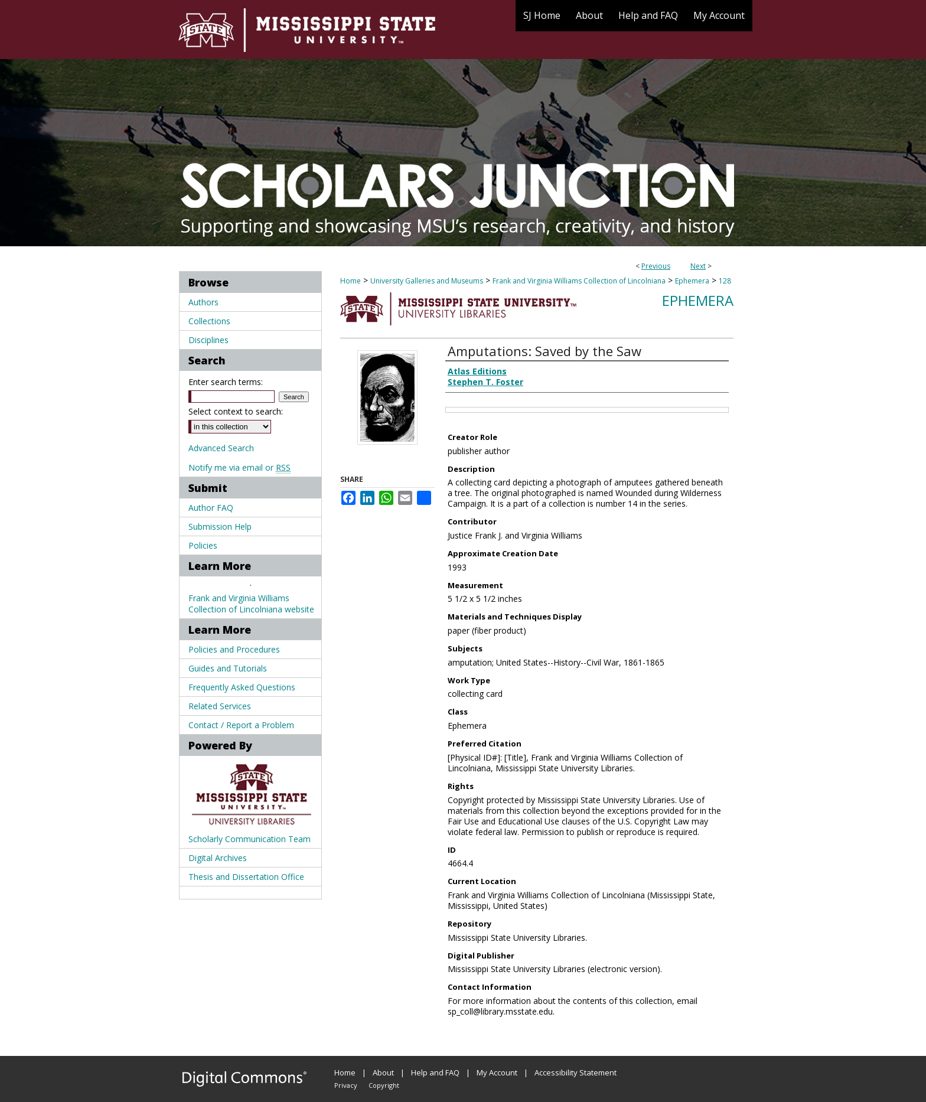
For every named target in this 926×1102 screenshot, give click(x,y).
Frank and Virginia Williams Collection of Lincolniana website (251, 603)
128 (725, 281)
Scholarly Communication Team (249, 839)
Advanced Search (221, 448)
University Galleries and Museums (426, 281)
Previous (655, 266)
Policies (202, 545)
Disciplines (208, 339)
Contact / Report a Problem (241, 725)
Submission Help (220, 526)
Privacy (345, 1085)
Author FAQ (210, 507)
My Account (497, 1072)
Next (698, 266)
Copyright (384, 1085)
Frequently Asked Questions (241, 687)
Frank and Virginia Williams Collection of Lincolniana (579, 281)
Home (350, 281)
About (383, 1072)
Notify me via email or (239, 467)
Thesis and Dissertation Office (246, 876)
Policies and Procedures (234, 649)
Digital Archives (217, 857)
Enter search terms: (225, 381)
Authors (203, 302)
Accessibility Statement (575, 1072)
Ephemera (692, 281)
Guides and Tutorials (227, 668)
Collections (209, 321)
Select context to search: (235, 411)
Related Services (219, 706)
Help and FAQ (435, 1072)
